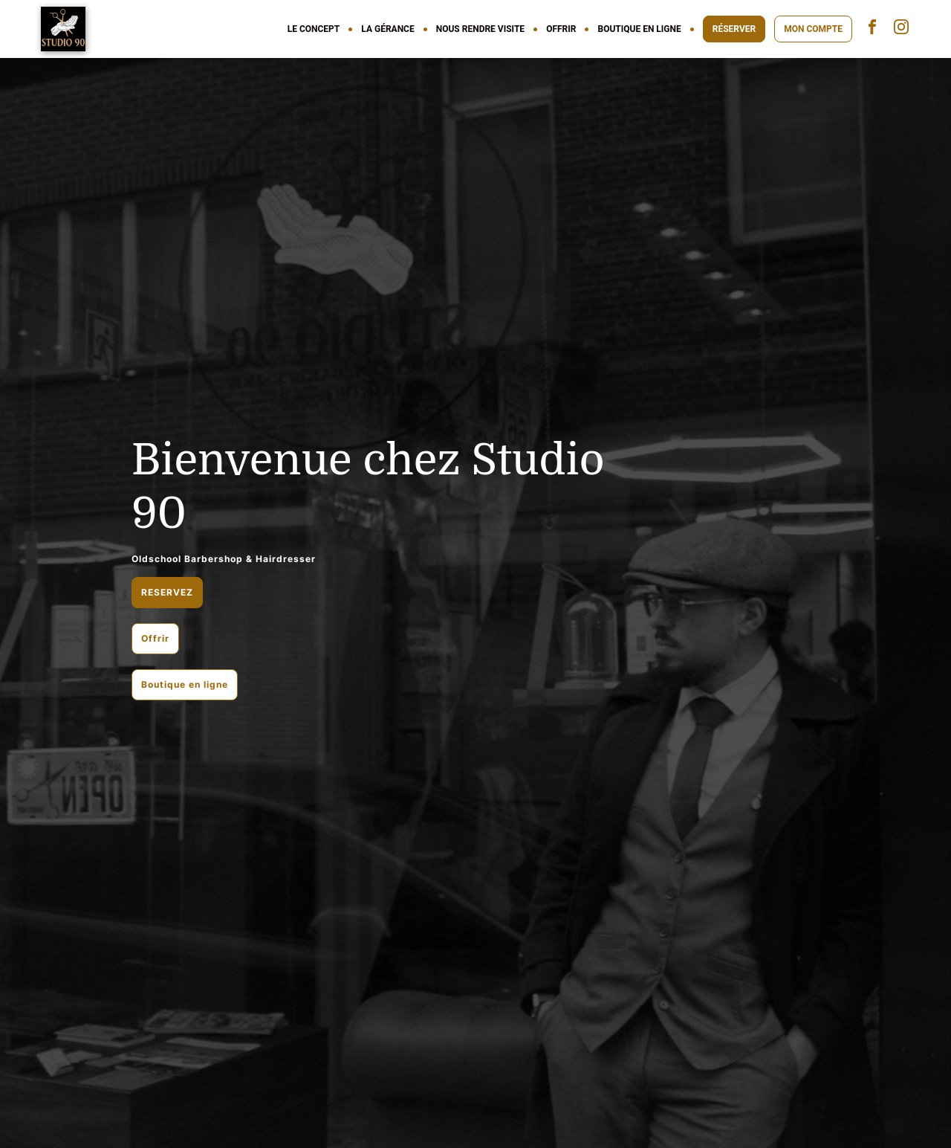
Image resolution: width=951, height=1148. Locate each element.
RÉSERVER (734, 29)
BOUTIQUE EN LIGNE (639, 29)
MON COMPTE (813, 29)
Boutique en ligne (184, 684)
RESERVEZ (167, 592)
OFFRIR (561, 29)
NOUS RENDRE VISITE (480, 29)
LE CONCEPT (314, 29)
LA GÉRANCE (387, 29)
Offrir (155, 638)
